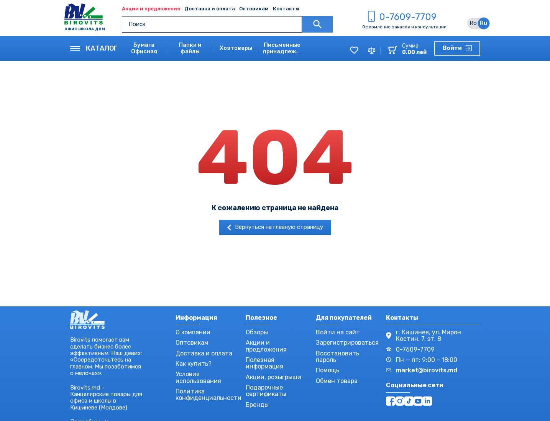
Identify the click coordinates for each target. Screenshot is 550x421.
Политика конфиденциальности (208, 394)
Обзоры (257, 332)
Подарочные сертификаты (266, 391)
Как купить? (194, 363)
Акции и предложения (151, 9)
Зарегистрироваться (347, 342)
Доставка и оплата (209, 9)
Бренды (257, 404)
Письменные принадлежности (282, 48)
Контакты (286, 9)
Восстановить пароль (337, 356)
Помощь (327, 370)
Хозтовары (236, 48)
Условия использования (198, 377)
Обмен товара (337, 381)
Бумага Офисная (144, 48)
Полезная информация (264, 363)
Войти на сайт (338, 332)
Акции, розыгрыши (273, 377)
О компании (193, 332)
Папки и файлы (190, 48)
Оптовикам (254, 9)
